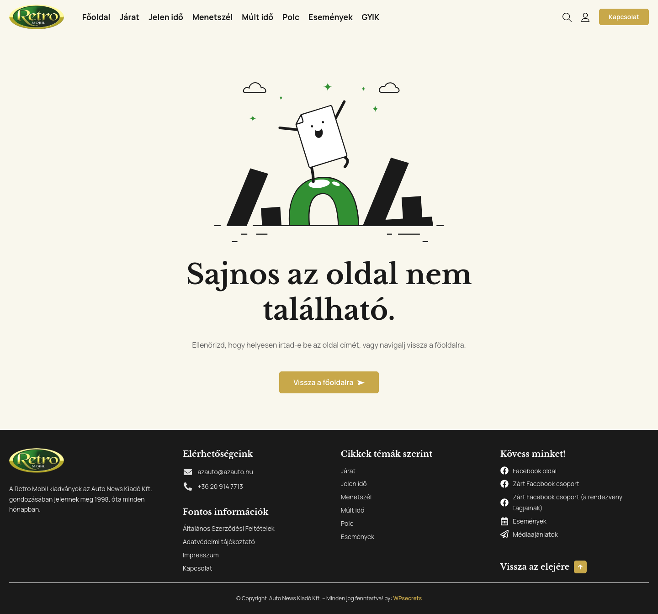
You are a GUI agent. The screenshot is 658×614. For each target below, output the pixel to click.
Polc (290, 16)
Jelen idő (166, 16)
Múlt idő (257, 16)
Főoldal (96, 16)
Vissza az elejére (535, 567)
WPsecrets (407, 598)
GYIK (371, 16)
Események (330, 16)
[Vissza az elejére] (580, 567)
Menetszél (212, 16)
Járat (130, 16)
